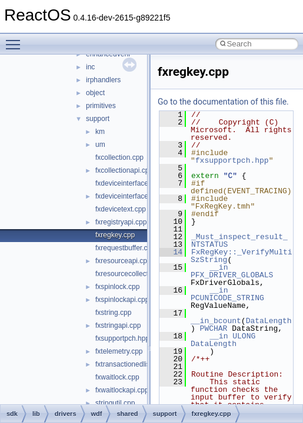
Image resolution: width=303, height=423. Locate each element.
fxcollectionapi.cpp (124, 170)
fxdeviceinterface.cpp (128, 183)
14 (170, 252)
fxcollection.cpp (119, 157)
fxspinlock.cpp (117, 287)
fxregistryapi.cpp (120, 222)
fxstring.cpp (113, 312)
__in (218, 267)
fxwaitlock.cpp (117, 377)
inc (90, 67)
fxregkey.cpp (115, 235)
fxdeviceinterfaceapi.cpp (133, 196)
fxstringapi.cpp (118, 325)
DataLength (269, 320)
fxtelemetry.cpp (118, 351)
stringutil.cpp (115, 403)
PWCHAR (214, 328)
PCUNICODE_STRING (227, 298)
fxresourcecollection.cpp (133, 274)
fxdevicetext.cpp (120, 209)
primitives (101, 106)
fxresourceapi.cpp (123, 261)
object (95, 93)
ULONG (243, 336)
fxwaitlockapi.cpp (122, 390)
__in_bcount (216, 320)
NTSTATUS (209, 244)
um (100, 144)
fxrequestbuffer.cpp (125, 248)
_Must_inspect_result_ (239, 236)
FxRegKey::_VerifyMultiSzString (241, 256)
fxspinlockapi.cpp (122, 300)
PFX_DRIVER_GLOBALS (232, 275)
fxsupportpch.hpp (122, 338)
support (97, 119)
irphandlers (103, 80)
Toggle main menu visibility (16, 39)
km (100, 131)
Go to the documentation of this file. (223, 101)
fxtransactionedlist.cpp (130, 364)
